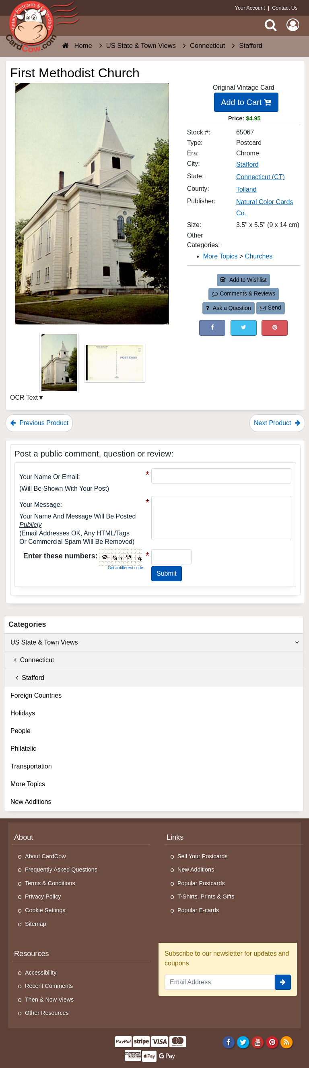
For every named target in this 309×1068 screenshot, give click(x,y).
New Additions (30, 801)
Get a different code (125, 568)
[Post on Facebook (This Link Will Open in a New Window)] (212, 328)
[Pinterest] (272, 1042)
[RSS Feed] (287, 1042)
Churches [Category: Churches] (258, 256)
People (20, 730)
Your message (39, 504)
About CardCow (45, 856)
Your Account (250, 8)
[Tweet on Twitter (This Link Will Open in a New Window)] (244, 328)
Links (175, 837)
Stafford (27, 677)
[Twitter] (243, 1042)
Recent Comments (49, 986)
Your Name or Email (48, 476)
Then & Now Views (49, 999)
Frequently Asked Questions (61, 869)
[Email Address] (220, 982)
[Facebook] (228, 1042)
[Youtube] (258, 1042)
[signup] (283, 982)
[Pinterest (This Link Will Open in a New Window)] (275, 328)
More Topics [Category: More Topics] (220, 256)
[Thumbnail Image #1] (60, 365)
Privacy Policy (43, 896)
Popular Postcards (201, 883)
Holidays (22, 713)
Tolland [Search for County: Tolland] (246, 189)
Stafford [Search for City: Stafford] (247, 164)
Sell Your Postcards (202, 856)
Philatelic (23, 748)
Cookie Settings (45, 910)
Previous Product (39, 422)
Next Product (277, 422)
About (23, 837)
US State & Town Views (154, 642)
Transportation (31, 766)
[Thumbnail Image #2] (114, 365)
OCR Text (24, 397)
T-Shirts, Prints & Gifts (206, 896)
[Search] (271, 25)
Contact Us (284, 8)
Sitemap (35, 924)
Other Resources (47, 1013)
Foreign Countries (36, 695)
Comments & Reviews (243, 293)
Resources (31, 954)
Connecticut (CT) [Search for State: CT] (260, 177)
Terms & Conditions (50, 883)
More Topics (27, 784)
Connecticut (32, 660)
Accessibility (40, 972)
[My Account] (292, 25)
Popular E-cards (198, 910)
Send (270, 307)
